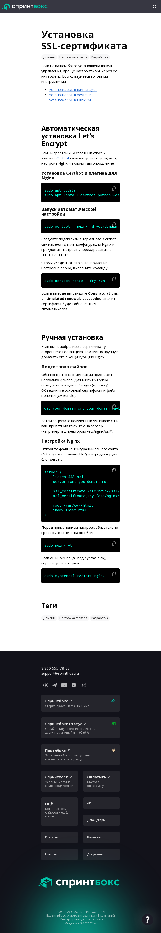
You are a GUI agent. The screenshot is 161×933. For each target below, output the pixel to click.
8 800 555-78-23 (55, 668)
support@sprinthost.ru (60, 673)
